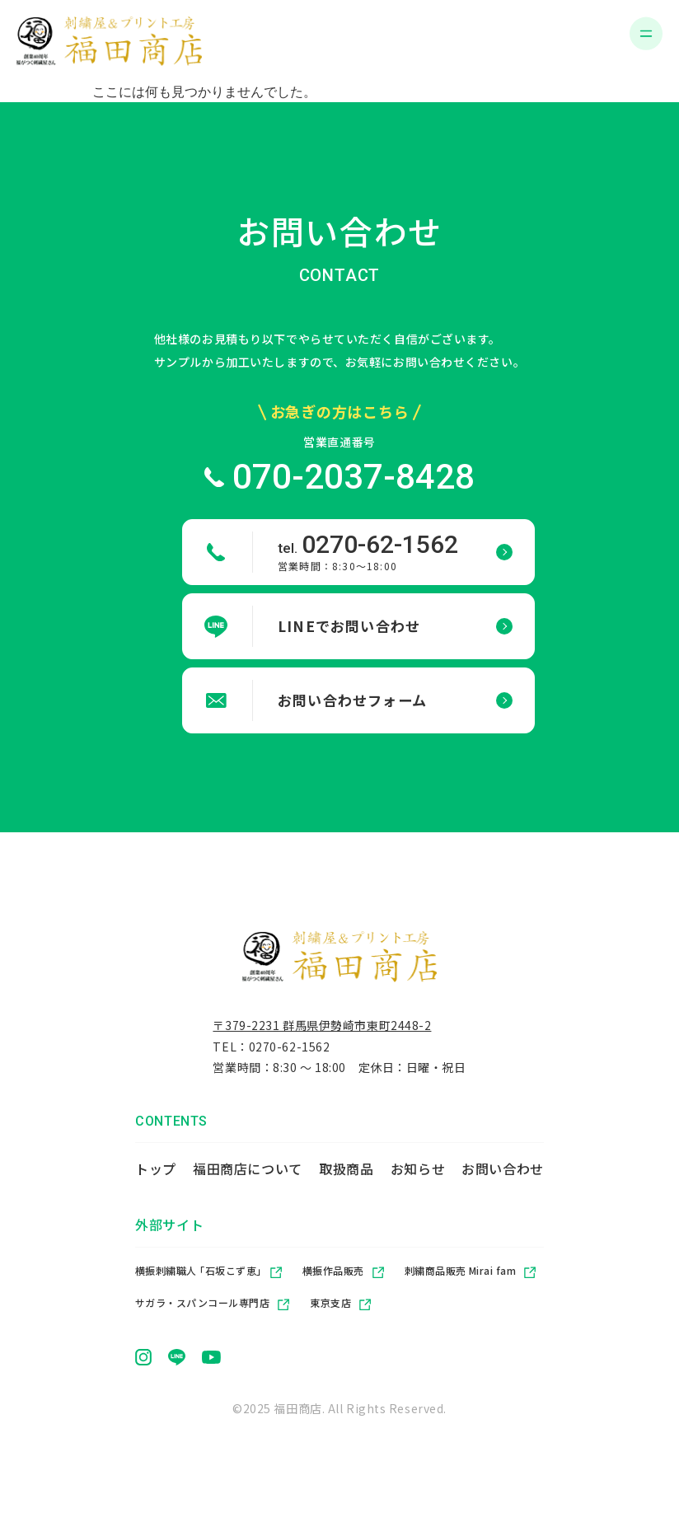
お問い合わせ (502, 1173)
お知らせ (418, 1173)
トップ (155, 1173)
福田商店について (247, 1173)
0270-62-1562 (289, 1051)
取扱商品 (346, 1173)
